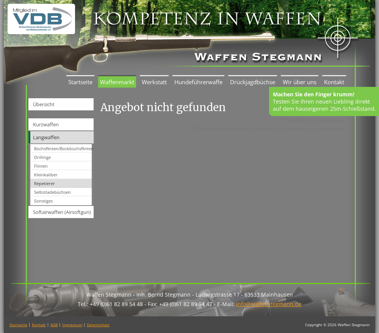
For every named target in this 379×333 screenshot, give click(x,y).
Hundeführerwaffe (198, 82)
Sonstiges (43, 201)
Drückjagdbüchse (252, 82)
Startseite (80, 82)
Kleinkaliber (46, 174)
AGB (54, 324)
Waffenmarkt (117, 82)
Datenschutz (98, 324)
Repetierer (44, 183)
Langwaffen (46, 137)
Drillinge (42, 157)
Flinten (41, 166)
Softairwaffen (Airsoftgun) (62, 212)
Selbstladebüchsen (52, 192)
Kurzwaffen (46, 124)
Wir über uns (299, 82)
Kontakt (334, 82)
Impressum (72, 324)
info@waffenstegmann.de (268, 304)
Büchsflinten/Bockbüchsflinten (63, 148)
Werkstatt (154, 82)
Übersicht (44, 104)
